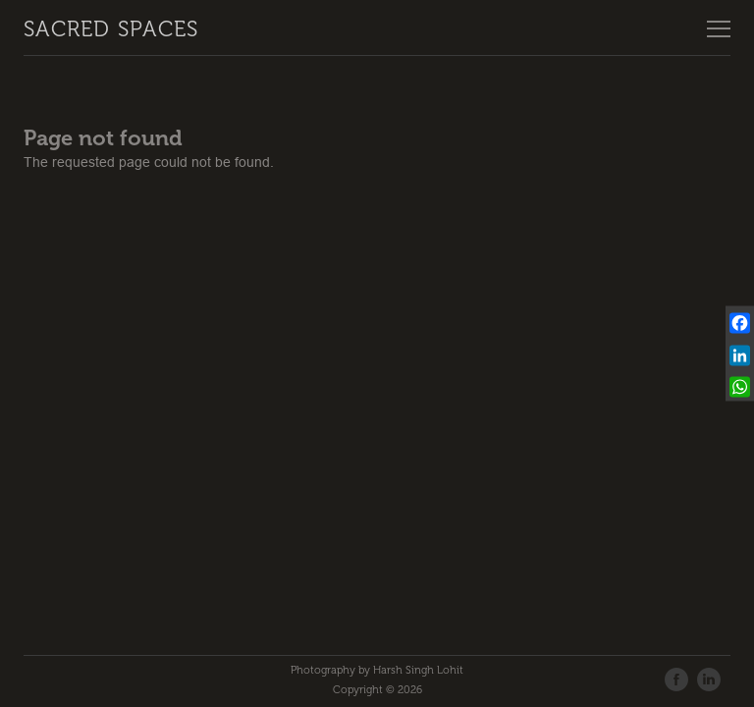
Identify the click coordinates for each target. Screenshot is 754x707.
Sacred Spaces (111, 29)
